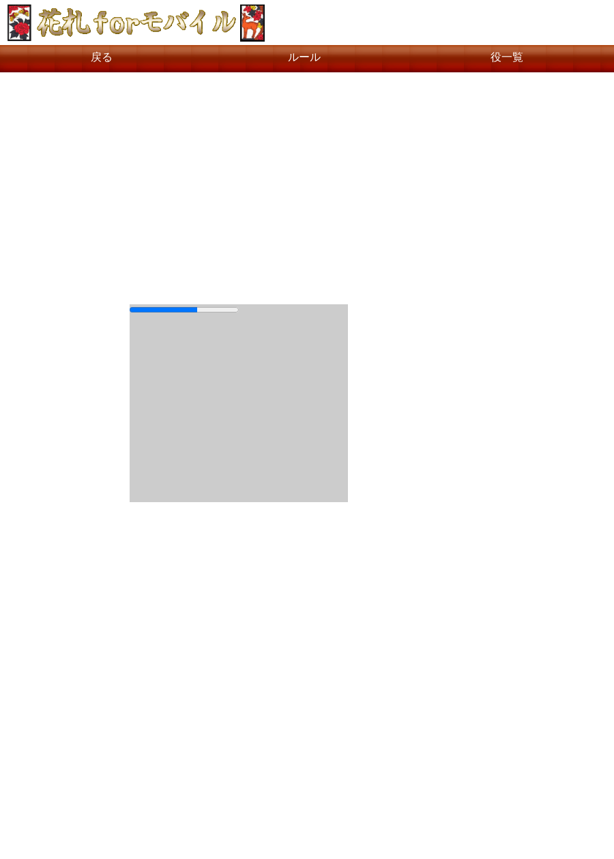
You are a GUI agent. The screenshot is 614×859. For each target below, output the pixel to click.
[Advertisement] (307, 181)
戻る (102, 57)
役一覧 (507, 57)
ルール (304, 57)
